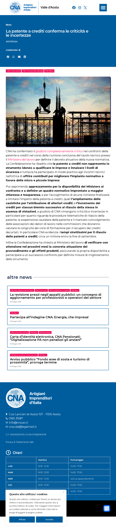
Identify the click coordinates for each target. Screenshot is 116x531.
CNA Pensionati (45, 332)
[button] (103, 7)
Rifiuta (22, 519)
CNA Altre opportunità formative (22, 290)
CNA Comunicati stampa (32, 71)
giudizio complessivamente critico (59, 151)
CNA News (49, 71)
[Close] (63, 492)
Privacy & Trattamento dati (19, 442)
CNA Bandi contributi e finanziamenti (24, 355)
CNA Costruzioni (13, 71)
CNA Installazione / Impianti (59, 290)
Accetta (49, 519)
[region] (36, 507)
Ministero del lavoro (21, 159)
